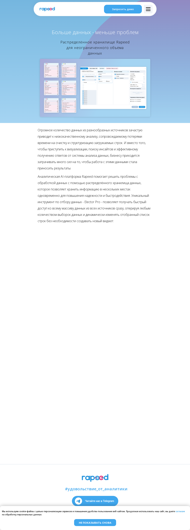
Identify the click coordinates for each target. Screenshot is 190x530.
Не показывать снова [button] (95, 522)
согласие (180, 511)
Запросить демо (123, 9)
